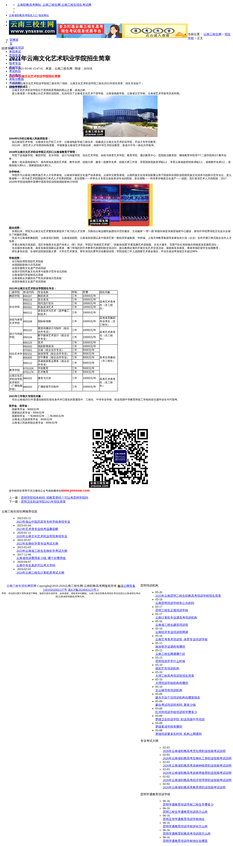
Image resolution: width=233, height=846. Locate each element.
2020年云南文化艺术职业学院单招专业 (41, 536)
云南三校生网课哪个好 (170, 653)
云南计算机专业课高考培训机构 (176, 617)
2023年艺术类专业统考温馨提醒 (37, 529)
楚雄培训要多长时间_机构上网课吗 (178, 733)
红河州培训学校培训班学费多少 (176, 712)
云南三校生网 (212, 34)
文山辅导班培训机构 (168, 690)
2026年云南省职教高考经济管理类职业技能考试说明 (197, 780)
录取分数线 (16, 79)
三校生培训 (16, 47)
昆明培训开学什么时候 (170, 661)
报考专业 (15, 63)
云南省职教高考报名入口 (23, 15)
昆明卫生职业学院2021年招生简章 (43, 501)
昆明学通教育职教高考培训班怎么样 (187, 833)
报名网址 (43, 15)
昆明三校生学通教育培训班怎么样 (185, 811)
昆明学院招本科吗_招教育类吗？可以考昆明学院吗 (54, 497)
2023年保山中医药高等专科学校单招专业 (43, 521)
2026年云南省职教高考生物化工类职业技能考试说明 (197, 758)
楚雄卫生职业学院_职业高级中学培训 (180, 719)
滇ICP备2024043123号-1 (83, 589)
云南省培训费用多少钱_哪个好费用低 (41, 558)
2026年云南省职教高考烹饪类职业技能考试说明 (194, 751)
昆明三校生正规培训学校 (171, 610)
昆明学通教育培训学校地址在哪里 (185, 840)
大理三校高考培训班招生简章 (174, 675)
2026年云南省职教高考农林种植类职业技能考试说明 (197, 765)
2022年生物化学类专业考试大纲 (37, 543)
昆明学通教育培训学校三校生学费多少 (188, 804)
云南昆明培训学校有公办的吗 (174, 603)
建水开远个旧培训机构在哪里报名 (177, 697)
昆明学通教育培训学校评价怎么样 (185, 826)
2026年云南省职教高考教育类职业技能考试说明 (194, 787)
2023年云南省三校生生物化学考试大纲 (41, 550)
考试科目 (15, 71)
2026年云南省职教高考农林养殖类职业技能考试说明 (197, 772)
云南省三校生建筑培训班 (171, 624)
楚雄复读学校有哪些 (168, 726)
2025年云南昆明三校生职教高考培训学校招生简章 (188, 595)
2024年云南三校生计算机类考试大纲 (40, 572)
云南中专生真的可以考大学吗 (35, 565)
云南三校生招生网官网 (21, 585)
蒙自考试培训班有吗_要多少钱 (175, 704)
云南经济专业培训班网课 (171, 632)
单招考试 (15, 51)
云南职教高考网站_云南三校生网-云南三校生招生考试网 (54, 4)
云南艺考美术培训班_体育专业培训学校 (181, 639)
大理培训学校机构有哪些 (171, 683)
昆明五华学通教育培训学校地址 (184, 819)
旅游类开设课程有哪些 (170, 646)
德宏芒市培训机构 (167, 668)
